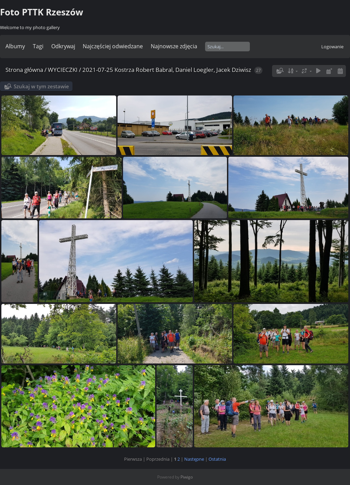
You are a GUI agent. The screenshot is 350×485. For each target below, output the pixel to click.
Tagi (38, 46)
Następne (194, 459)
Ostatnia (217, 459)
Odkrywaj (63, 46)
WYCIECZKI (63, 70)
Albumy (15, 46)
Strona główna (24, 70)
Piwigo (186, 477)
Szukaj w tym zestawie (41, 86)
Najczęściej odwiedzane (113, 46)
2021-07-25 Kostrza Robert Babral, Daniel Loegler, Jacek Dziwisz (166, 70)
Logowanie (332, 46)
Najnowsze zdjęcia (174, 46)
